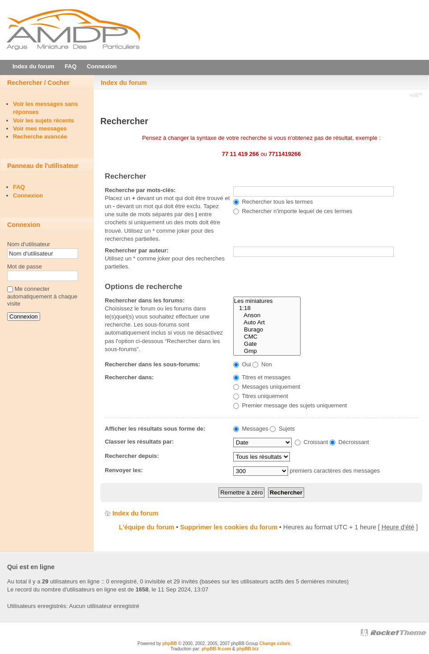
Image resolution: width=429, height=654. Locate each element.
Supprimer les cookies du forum (228, 527)
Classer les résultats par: (139, 441)
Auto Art (267, 322)
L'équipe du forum (146, 527)
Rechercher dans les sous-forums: (152, 364)
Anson (267, 315)
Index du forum (124, 82)
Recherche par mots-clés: (140, 190)
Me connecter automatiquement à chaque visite (42, 296)
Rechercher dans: (129, 377)
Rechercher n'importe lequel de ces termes (292, 211)
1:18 (267, 308)
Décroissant (349, 442)
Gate (267, 344)
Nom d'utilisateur (28, 244)
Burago (267, 329)
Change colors (274, 643)
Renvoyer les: (124, 470)
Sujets (282, 428)
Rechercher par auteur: (137, 250)
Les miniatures (267, 301)
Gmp (267, 351)
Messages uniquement (266, 386)
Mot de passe (24, 266)
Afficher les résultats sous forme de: (155, 428)
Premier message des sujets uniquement (290, 405)
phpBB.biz (247, 648)
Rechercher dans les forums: (145, 300)
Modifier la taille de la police (415, 96)
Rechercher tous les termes (273, 201)
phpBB (169, 643)
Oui (242, 364)
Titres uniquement (260, 396)
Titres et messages (262, 377)
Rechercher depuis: (132, 456)
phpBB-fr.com (216, 648)
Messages (250, 428)
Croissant (311, 442)
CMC (267, 336)
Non (262, 364)
